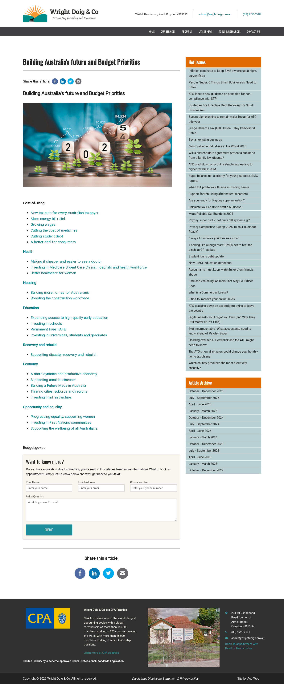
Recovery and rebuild (39, 345)
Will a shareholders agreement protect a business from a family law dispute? (222, 155)
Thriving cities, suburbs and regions (59, 391)
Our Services (168, 31)
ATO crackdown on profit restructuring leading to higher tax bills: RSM (221, 167)
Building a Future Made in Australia (58, 385)
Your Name (49, 486)
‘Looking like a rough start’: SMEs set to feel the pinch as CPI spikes (220, 247)
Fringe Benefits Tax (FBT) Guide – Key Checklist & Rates (222, 130)
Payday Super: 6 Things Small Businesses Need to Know (222, 85)
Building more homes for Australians (60, 292)
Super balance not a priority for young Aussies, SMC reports (223, 178)
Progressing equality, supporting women (63, 416)
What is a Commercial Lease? (208, 292)
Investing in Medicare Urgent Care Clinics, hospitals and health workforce (89, 267)
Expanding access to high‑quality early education (69, 317)
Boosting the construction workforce (60, 298)
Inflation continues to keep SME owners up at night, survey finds (223, 73)
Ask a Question (101, 508)
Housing (29, 283)
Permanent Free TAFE (48, 329)
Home (151, 31)
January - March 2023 (203, 464)
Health (28, 251)
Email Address (101, 486)
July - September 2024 (204, 424)
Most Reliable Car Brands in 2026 (211, 214)
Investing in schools (46, 323)
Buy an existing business (205, 139)
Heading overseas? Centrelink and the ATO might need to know (221, 342)
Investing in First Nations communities (61, 422)
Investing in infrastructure (51, 397)
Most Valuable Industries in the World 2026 (217, 146)
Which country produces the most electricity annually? (218, 365)
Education (31, 308)
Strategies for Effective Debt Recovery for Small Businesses (221, 107)
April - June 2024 (200, 431)
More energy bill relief (48, 219)
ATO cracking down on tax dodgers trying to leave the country (221, 308)
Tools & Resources (230, 31)
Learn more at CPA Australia (101, 652)
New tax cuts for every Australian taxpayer (65, 213)
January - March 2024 (203, 437)
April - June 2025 (200, 404)
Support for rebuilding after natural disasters (218, 194)
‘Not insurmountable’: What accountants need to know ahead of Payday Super (220, 331)
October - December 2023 (206, 444)
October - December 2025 (206, 391)
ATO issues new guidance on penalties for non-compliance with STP (220, 96)
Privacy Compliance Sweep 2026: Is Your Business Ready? (223, 229)
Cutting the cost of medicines (54, 230)
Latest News (205, 31)
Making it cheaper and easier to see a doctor (66, 261)
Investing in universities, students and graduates (69, 335)
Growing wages (43, 224)
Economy (30, 364)
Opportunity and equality (42, 407)
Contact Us (253, 31)
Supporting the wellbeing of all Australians (64, 428)
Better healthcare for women (53, 273)
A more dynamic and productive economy (64, 374)
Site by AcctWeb (248, 678)
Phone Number (153, 486)
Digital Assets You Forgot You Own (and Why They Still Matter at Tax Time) (222, 319)
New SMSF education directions (210, 263)
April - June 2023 (200, 457)
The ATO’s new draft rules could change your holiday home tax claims (223, 354)
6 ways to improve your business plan (214, 238)
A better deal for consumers (53, 242)
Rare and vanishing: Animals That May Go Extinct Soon (221, 283)
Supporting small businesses (53, 380)
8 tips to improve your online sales (212, 299)
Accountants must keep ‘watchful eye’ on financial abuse (221, 272)
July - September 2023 (204, 450)
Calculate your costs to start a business (215, 207)
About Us (187, 31)
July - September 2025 (204, 398)
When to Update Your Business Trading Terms (219, 187)
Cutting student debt (47, 236)
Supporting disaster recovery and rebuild (63, 354)
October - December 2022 (206, 470)
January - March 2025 (203, 411)
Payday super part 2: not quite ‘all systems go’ (219, 220)
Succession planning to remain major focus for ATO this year (223, 119)
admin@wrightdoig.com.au (215, 14)
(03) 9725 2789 (252, 14)
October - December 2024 (206, 417)
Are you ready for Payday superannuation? (217, 200)
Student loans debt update (206, 256)
